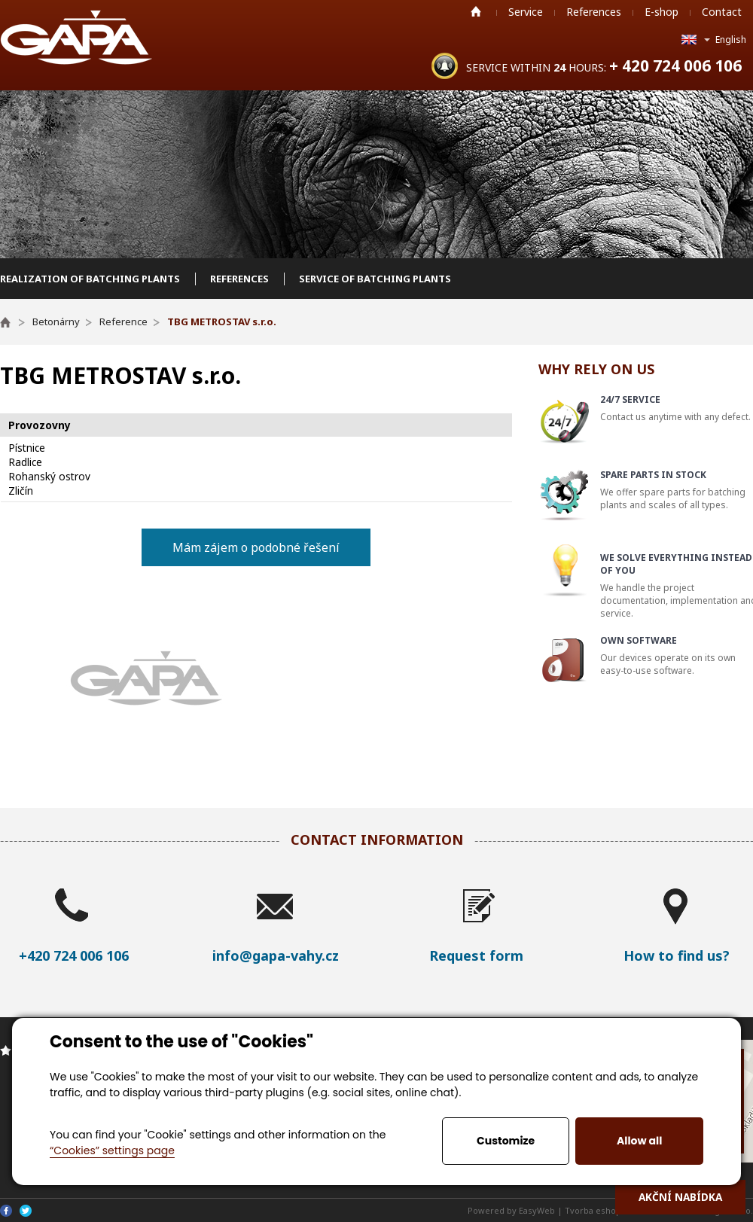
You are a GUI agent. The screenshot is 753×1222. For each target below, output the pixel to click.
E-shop (661, 12)
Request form (476, 955)
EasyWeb (537, 1210)
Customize (506, 1140)
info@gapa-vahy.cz (275, 955)
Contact (722, 12)
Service (525, 12)
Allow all (639, 1140)
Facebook (6, 1211)
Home (476, 11)
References (593, 12)
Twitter (26, 1211)
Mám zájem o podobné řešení (256, 547)
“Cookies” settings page (112, 1150)
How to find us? (676, 955)
